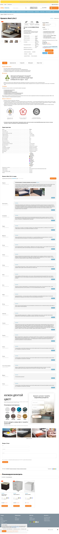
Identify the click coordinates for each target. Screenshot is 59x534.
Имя (2, 445)
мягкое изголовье (27, 51)
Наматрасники (2, 521)
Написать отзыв (53, 178)
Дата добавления (9, 477)
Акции (1, 517)
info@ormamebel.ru (47, 520)
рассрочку (44, 44)
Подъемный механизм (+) (48, 31)
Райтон (30, 129)
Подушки (1, 522)
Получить (37, 416)
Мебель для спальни (3, 523)
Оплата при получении (46, 36)
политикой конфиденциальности (13, 459)
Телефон (3, 449)
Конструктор (17, 518)
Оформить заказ (32, 518)
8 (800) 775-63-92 (47, 47)
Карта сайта (17, 519)
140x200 (33, 51)
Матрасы (1, 519)
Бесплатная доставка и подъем (48, 32)
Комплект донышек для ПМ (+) (49, 35)
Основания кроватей (3, 520)
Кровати (1, 518)
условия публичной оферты (36, 412)
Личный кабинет (32, 519)
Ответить (53, 197)
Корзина (31, 517)
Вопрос (3, 453)
